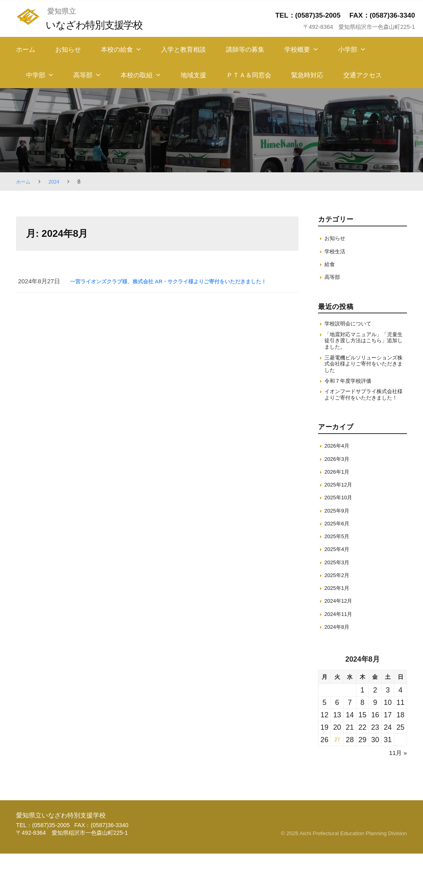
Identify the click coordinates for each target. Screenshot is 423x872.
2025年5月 (339, 554)
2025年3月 (339, 580)
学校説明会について (351, 324)
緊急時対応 (307, 75)
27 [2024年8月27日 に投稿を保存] (337, 758)
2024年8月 (339, 645)
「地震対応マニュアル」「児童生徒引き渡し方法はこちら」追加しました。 (363, 343)
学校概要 (297, 49)
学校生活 (336, 251)
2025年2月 (339, 593)
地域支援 (193, 75)
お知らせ (68, 49)
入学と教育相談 (183, 49)
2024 (57, 181)
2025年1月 (339, 606)
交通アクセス (362, 75)
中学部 (35, 75)
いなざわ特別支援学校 (101, 24)
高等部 (83, 75)
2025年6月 (339, 541)
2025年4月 (339, 567)
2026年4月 (339, 463)
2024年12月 (340, 619)
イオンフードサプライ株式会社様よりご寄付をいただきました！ (363, 408)
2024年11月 (340, 632)
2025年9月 (339, 528)
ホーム (25, 49)
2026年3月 (339, 477)
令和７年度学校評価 (351, 389)
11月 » (396, 771)
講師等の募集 (245, 49)
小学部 (347, 49)
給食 (330, 263)
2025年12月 (340, 502)
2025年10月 (340, 515)
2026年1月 (339, 489)
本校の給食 (117, 49)
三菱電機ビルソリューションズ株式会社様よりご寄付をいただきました (363, 370)
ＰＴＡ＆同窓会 (248, 75)
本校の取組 (137, 75)
